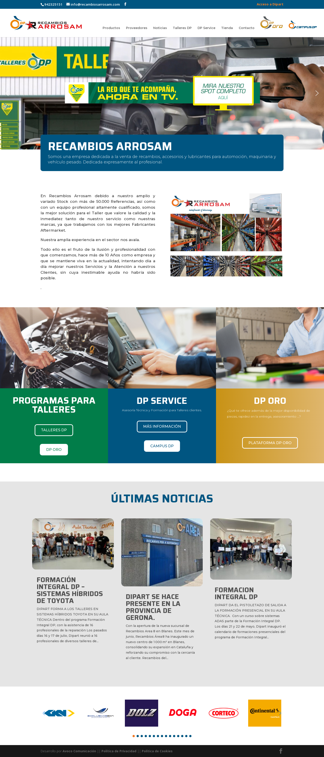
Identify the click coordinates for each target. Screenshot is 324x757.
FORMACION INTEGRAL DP (236, 593)
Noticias (160, 28)
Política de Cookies (157, 751)
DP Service (206, 28)
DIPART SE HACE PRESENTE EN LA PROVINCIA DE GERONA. (153, 607)
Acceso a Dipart (270, 4)
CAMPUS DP (162, 446)
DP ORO (54, 449)
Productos (111, 28)
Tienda (227, 28)
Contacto (246, 28)
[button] (162, 93)
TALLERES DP (54, 430)
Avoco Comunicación (79, 751)
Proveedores (136, 28)
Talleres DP (182, 28)
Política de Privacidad (118, 751)
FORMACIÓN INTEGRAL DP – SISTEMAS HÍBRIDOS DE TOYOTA (70, 590)
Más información (162, 426)
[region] (162, 93)
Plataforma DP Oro (270, 443)
